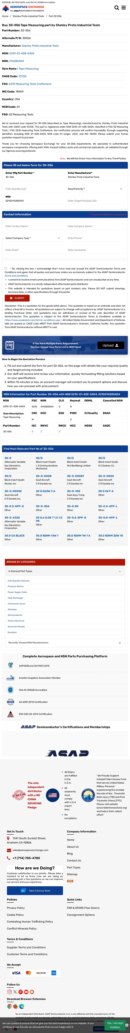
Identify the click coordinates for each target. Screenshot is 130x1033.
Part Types (73, 867)
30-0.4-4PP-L (107, 506)
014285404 (16, 61)
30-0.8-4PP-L (107, 517)
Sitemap (72, 874)
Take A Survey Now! (35, 890)
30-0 (8, 458)
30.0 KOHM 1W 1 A (78, 535)
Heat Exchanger (15, 598)
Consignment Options (81, 914)
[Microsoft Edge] (21, 1006)
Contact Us (74, 860)
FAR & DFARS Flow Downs (83, 907)
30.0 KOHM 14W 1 (47, 535)
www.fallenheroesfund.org (111, 807)
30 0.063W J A (45, 491)
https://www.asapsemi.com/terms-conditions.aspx (33, 320)
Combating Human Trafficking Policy (30, 921)
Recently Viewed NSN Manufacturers (28, 642)
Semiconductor (15, 615)
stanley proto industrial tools (40, 45)
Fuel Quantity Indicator (19, 581)
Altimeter (12, 609)
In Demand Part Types (20, 571)
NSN (8, 196)
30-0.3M (72, 506)
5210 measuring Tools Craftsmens (30, 84)
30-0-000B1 (75, 476)
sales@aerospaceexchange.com (30, 850)
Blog (70, 853)
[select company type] (34, 238)
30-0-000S (106, 476)
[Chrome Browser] (10, 1006)
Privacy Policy (16, 907)
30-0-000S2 (13, 491)
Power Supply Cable (17, 592)
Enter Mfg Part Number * (20, 173)
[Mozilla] (16, 1006)
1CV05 (22, 76)
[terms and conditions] (6, 268)
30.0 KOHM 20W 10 (110, 535)
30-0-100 (73, 491)
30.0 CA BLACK (15, 535)
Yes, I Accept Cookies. (115, 1025)
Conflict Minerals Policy (22, 928)
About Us (73, 846)
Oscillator (12, 632)
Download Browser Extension (26, 999)
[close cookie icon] (126, 1025)
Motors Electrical (16, 621)
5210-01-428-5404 (21, 53)
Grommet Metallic (16, 626)
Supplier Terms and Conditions (26, 947)
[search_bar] (117, 7)
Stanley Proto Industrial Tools (28, 16)
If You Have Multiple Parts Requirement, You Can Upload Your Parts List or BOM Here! (55, 345)
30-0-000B (43, 476)
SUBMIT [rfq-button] (17, 298)
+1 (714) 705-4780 (26, 858)
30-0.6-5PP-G (76, 517)
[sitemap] (70, 881)
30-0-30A (42, 506)
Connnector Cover (16, 604)
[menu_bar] (124, 7)
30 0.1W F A (105, 491)
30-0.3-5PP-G (14, 506)
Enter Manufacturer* (80, 173)
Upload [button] (110, 345)
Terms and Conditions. (16, 275)
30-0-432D (12, 517)
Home (5, 16)
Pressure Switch (16, 586)
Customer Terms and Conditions (27, 954)
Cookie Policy (15, 914)
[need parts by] (96, 189)
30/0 (39, 458)
